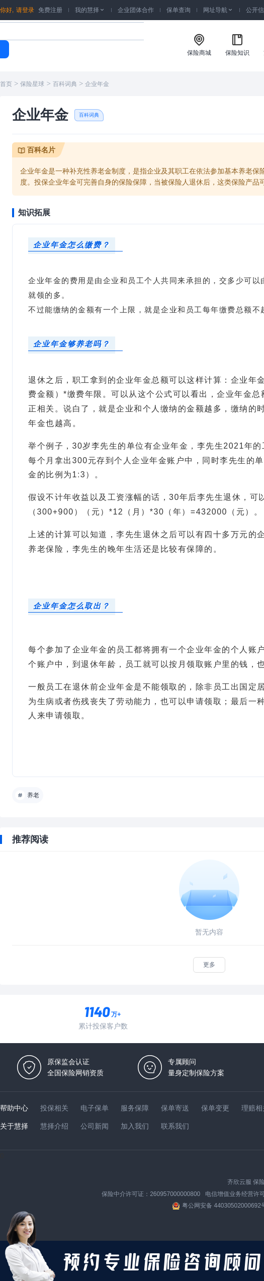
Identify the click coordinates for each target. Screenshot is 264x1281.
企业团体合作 (136, 10)
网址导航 (218, 10)
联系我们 (175, 1126)
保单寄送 (175, 1108)
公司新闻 (94, 1126)
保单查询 (178, 10)
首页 (6, 84)
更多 (209, 964)
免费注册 (50, 10)
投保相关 (54, 1108)
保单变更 (215, 1108)
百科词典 (65, 84)
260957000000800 (175, 1194)
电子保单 (94, 1108)
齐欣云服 (239, 1181)
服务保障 (135, 1108)
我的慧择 (90, 10)
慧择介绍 (54, 1126)
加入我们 (135, 1126)
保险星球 (32, 84)
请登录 (25, 10)
